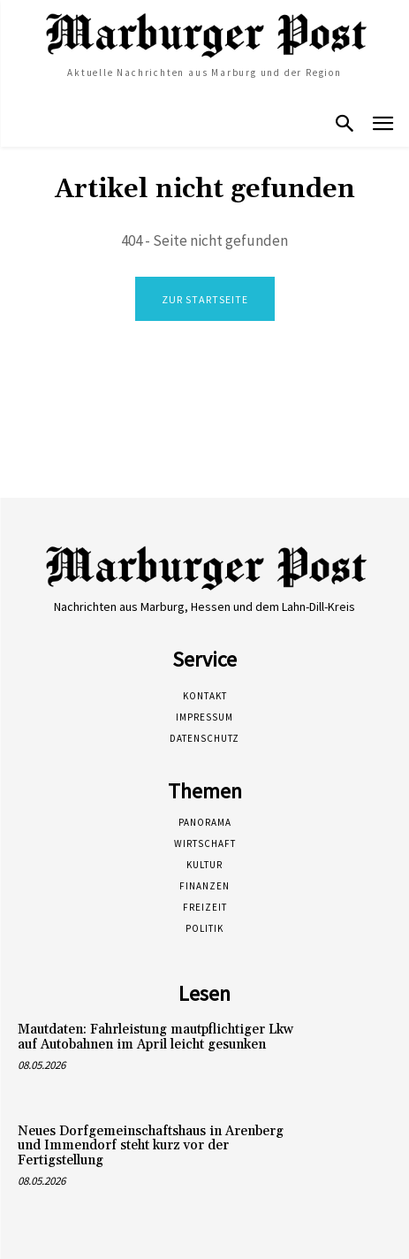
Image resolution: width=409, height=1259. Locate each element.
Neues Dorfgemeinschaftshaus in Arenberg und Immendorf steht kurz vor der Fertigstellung (151, 1146)
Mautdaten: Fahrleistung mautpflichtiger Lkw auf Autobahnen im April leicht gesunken (155, 1037)
